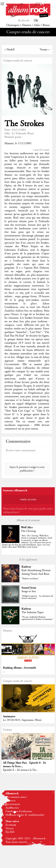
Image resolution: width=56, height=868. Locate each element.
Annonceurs (12, 808)
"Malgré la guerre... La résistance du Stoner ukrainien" (37, 597)
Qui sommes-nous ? (16, 797)
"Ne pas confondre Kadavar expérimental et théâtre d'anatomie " (38, 618)
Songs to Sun (29, 591)
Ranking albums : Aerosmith (19, 667)
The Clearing (28, 531)
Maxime (9, 143)
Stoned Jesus (29, 587)
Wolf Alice (27, 527)
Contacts (10, 800)
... (4, 671)
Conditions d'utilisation (19, 811)
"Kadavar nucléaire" (30, 578)
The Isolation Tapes (32, 612)
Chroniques (12, 25)
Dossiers (26, 25)
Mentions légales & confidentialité (25, 815)
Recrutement (13, 804)
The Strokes (24, 123)
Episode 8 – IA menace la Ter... (20, 770)
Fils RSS (10, 832)
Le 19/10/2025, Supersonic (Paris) (22, 720)
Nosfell (10, 49)
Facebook (11, 825)
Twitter (10, 828)
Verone (43, 49)
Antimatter (9, 716)
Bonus (46, 25)
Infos (37, 25)
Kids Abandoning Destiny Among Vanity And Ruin (36, 572)
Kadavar (26, 566)
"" (27, 541)
